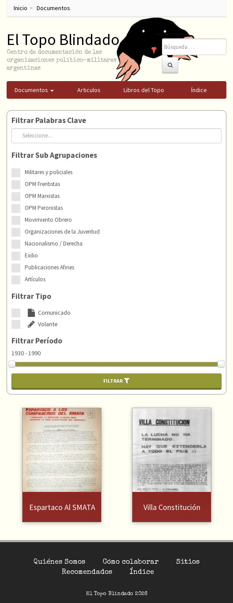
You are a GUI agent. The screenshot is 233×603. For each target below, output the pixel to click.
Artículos (35, 279)
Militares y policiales (48, 172)
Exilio (31, 255)
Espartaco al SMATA (62, 507)
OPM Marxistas (42, 196)
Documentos (53, 8)
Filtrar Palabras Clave (48, 120)
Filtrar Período (36, 341)
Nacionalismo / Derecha (54, 243)
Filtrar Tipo (31, 296)
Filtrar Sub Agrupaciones (54, 155)
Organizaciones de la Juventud (62, 231)
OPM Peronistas (44, 208)
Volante (41, 324)
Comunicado (48, 312)
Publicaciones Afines (49, 267)
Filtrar (116, 380)
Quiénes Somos (59, 562)
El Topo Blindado (63, 39)
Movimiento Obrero (48, 219)
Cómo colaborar (130, 562)
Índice (142, 572)
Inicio (20, 8)
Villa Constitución (171, 507)
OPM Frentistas (42, 184)
